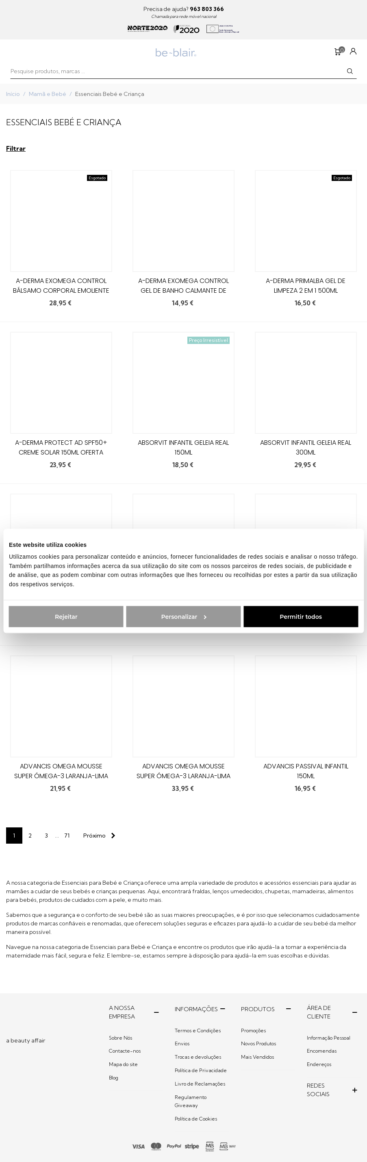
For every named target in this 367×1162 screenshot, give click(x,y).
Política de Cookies (196, 1119)
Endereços (319, 1064)
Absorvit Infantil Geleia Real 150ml (183, 447)
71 (66, 835)
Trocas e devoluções (198, 1057)
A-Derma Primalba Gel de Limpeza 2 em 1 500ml (305, 285)
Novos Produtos (258, 1043)
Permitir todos (301, 616)
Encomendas (322, 1051)
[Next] (97, 835)
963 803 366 (207, 9)
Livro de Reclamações (200, 1084)
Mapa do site (123, 1064)
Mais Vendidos (257, 1057)
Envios (182, 1043)
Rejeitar (66, 616)
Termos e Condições (198, 1030)
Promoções (253, 1030)
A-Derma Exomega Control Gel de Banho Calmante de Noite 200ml (183, 290)
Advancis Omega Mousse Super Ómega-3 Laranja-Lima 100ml (61, 776)
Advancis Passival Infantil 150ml (305, 771)
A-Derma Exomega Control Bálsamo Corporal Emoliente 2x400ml (61, 290)
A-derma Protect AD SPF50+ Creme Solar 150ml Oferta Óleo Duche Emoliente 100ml (61, 452)
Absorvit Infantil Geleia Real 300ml (305, 447)
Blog (113, 1078)
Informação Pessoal (328, 1038)
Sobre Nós (120, 1038)
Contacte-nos (125, 1051)
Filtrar (16, 148)
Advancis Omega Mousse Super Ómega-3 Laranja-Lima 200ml (183, 776)
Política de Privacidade (201, 1070)
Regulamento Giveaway (190, 1101)
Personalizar (183, 616)
